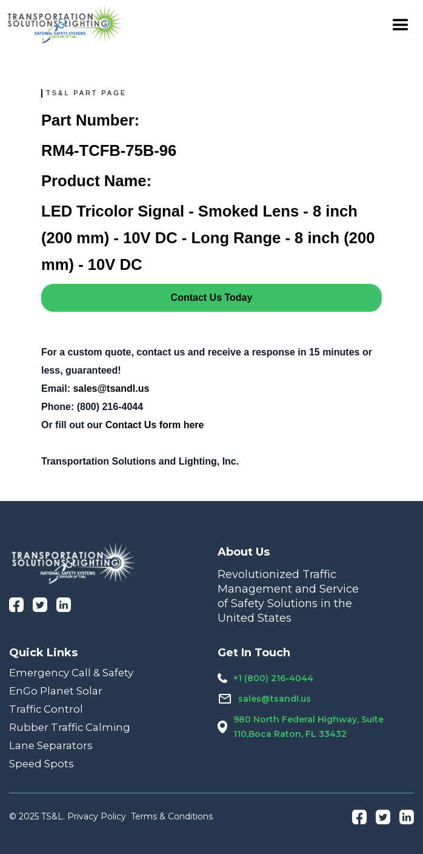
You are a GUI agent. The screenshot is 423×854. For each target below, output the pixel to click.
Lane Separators (51, 745)
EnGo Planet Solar (55, 691)
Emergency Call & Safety (71, 672)
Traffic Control (46, 709)
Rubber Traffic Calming (69, 727)
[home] (65, 24)
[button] (400, 24)
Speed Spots (41, 763)
